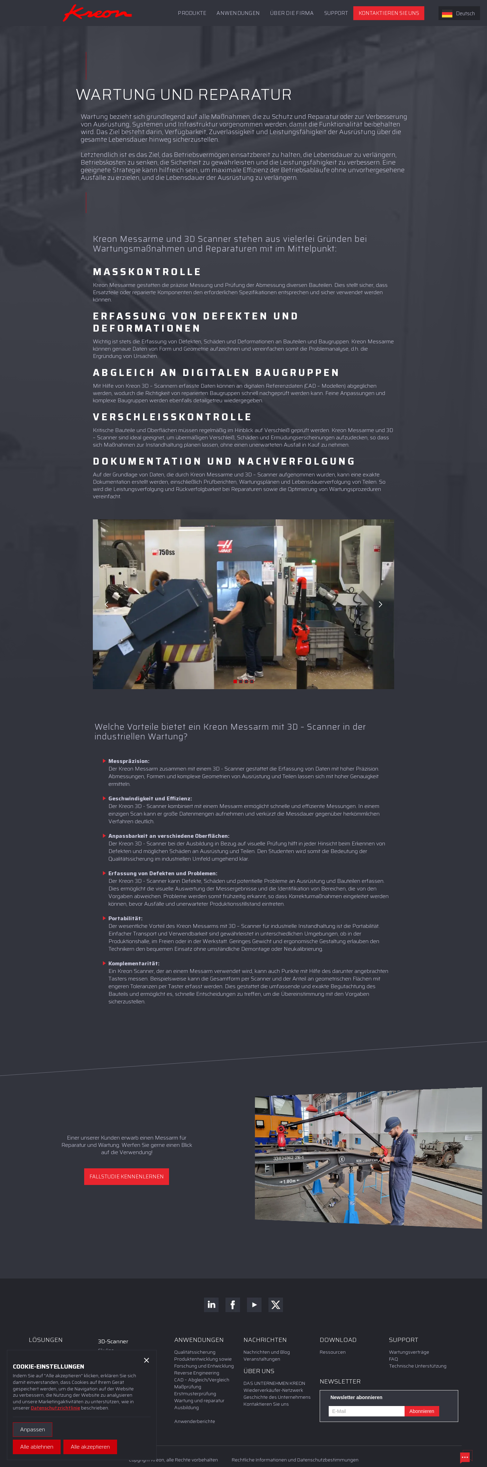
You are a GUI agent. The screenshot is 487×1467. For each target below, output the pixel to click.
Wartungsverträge (409, 1352)
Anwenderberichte (194, 1421)
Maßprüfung (187, 1386)
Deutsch (458, 13)
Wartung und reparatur (199, 1400)
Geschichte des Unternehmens (277, 1397)
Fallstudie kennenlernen (126, 1176)
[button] (336, 13)
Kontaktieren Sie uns (388, 13)
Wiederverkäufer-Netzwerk (273, 1390)
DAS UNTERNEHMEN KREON (274, 1383)
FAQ (393, 1358)
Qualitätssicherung (194, 1352)
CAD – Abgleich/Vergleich (201, 1379)
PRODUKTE (192, 13)
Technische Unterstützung (417, 1365)
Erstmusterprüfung (195, 1393)
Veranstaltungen (262, 1358)
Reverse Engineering (196, 1372)
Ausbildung (186, 1407)
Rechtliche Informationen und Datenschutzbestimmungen (295, 1459)
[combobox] (459, 13)
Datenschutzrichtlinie (55, 1408)
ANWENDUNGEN (238, 13)
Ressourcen (333, 1352)
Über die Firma (292, 13)
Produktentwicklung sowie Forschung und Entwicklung (204, 1362)
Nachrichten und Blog (267, 1352)
